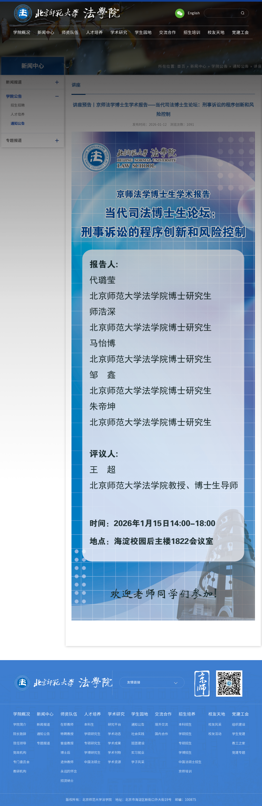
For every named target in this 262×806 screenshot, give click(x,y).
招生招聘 (18, 105)
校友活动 (214, 734)
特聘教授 (67, 734)
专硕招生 (185, 743)
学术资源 (114, 762)
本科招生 (185, 724)
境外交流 (161, 724)
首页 (181, 66)
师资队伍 (68, 714)
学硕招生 (185, 734)
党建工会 (240, 714)
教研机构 (19, 771)
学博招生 (185, 752)
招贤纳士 (67, 780)
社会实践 (137, 734)
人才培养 (18, 114)
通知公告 (18, 123)
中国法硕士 (92, 762)
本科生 (89, 724)
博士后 (65, 752)
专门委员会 (21, 762)
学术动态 (114, 734)
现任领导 (19, 743)
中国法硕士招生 (190, 762)
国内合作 (161, 734)
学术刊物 (114, 752)
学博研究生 (92, 752)
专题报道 (43, 743)
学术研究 (116, 714)
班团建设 (137, 743)
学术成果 (114, 743)
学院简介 (19, 724)
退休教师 (67, 762)
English (194, 13)
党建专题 (238, 752)
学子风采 (137, 762)
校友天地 (216, 714)
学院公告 (219, 66)
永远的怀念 (68, 771)
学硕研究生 (92, 734)
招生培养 (187, 714)
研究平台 (114, 724)
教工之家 (238, 743)
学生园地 (139, 714)
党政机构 (19, 752)
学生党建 (238, 734)
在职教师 (67, 724)
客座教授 (67, 743)
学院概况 (21, 714)
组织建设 (238, 724)
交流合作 (163, 714)
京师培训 (185, 771)
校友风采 (214, 724)
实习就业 (137, 752)
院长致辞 (19, 734)
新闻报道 (43, 724)
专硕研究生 (92, 743)
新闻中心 (198, 66)
